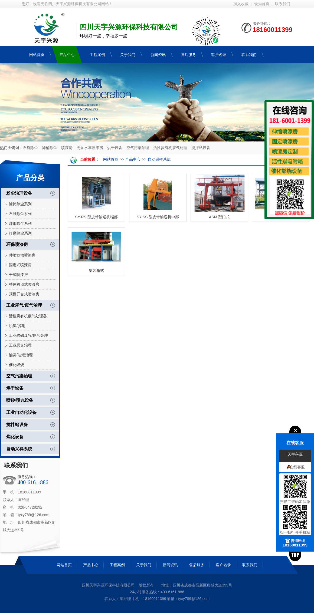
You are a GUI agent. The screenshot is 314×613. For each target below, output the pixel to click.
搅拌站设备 (200, 148)
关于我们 (143, 565)
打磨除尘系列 (20, 233)
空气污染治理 (137, 148)
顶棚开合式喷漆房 (24, 294)
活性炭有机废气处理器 (28, 316)
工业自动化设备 (21, 412)
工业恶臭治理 (20, 345)
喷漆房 (67, 148)
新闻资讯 (170, 565)
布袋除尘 (30, 148)
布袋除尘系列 (20, 214)
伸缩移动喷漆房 (22, 255)
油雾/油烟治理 (21, 355)
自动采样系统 (19, 449)
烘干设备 (114, 148)
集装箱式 (96, 270)
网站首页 (110, 159)
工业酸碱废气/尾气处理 (28, 335)
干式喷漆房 (18, 274)
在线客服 (297, 467)
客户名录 (223, 565)
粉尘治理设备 (19, 193)
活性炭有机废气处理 (170, 148)
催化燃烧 (16, 364)
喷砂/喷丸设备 (19, 400)
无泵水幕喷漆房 (90, 148)
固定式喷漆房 (20, 265)
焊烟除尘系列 (20, 223)
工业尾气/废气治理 (24, 305)
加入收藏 (240, 4)
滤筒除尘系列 (20, 204)
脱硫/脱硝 (17, 326)
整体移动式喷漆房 (24, 284)
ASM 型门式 (219, 217)
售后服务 (196, 565)
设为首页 (261, 4)
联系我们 (282, 4)
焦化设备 (15, 436)
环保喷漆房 (17, 244)
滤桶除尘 (49, 148)
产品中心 (132, 159)
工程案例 (117, 565)
